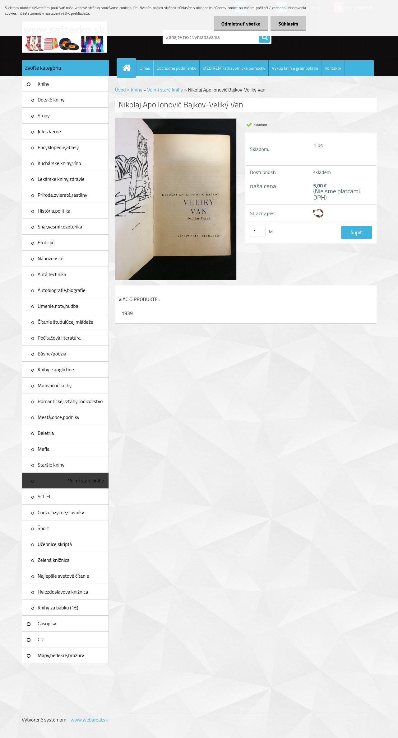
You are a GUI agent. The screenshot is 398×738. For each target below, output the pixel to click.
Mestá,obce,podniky (58, 417)
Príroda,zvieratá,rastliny (62, 195)
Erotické (46, 242)
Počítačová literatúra (59, 337)
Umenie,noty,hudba (58, 306)
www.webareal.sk (89, 719)
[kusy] (258, 231)
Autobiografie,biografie (62, 290)
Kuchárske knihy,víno (59, 163)
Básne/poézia (52, 353)
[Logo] (64, 37)
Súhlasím (288, 23)
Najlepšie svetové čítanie (63, 576)
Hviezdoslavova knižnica (63, 591)
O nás (145, 68)
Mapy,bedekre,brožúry (61, 655)
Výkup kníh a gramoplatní (295, 68)
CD (41, 639)
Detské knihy (51, 99)
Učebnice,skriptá (55, 544)
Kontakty (333, 68)
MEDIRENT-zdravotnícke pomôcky (234, 68)
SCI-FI (44, 496)
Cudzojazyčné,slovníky (61, 512)
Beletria (46, 433)
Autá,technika (52, 274)
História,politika (54, 210)
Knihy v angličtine (56, 369)
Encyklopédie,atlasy (58, 147)
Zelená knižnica (54, 560)
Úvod (120, 89)
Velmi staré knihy (86, 480)
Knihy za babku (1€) (58, 607)
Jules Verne (49, 131)
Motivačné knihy (55, 385)
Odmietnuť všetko (240, 23)
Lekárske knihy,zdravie (61, 179)
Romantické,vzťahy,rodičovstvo (70, 401)
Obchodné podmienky (176, 68)
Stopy (44, 115)
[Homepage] (129, 68)
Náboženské (50, 258)
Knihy (43, 83)
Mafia (43, 449)
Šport (43, 528)
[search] (264, 37)
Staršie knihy (51, 464)
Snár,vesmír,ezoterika (60, 226)
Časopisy (47, 623)
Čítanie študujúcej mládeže (65, 322)
